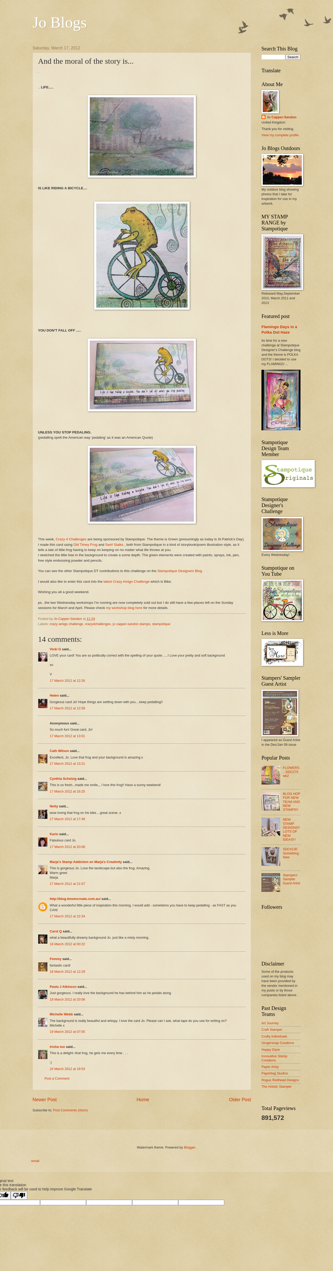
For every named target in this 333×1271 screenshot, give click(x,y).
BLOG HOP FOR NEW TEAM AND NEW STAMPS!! (291, 802)
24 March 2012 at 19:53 (67, 1069)
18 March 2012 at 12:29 (67, 972)
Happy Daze (270, 1050)
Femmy (55, 959)
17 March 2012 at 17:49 (67, 819)
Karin (54, 834)
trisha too (57, 1047)
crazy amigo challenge (66, 624)
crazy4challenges (98, 624)
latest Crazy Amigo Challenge (127, 581)
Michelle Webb (61, 1014)
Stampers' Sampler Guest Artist (291, 879)
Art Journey (270, 1023)
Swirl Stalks (114, 545)
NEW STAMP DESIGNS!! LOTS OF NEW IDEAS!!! (291, 829)
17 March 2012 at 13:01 (67, 736)
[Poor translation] (19, 1195)
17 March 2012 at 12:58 (67, 708)
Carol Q (56, 931)
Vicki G (55, 649)
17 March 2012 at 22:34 (67, 916)
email (35, 1161)
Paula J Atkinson (63, 987)
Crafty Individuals (274, 1036)
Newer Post (45, 1099)
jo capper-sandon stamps (131, 624)
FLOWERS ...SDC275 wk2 (291, 772)
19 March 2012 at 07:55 (67, 1032)
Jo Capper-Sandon (281, 117)
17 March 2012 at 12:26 (67, 681)
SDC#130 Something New (291, 853)
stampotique (161, 624)
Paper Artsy (270, 1067)
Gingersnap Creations (277, 1043)
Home (143, 1099)
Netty (54, 806)
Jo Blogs (60, 22)
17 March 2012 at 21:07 (67, 884)
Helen (54, 695)
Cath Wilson (59, 751)
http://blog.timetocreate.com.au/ (75, 899)
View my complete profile (280, 135)
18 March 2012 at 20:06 (67, 999)
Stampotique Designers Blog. (180, 571)
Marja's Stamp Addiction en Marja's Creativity (86, 862)
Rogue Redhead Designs (280, 1080)
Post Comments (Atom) (70, 1110)
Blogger (189, 1147)
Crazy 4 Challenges (71, 539)
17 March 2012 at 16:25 (67, 791)
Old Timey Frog (85, 545)
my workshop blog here (124, 608)
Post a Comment (56, 1078)
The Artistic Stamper (276, 1086)
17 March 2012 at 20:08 (67, 847)
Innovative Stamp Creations (274, 1058)
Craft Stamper (271, 1030)
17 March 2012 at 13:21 (67, 764)
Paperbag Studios (274, 1073)
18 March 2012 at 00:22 (67, 944)
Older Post (240, 1099)
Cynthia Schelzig (63, 779)
